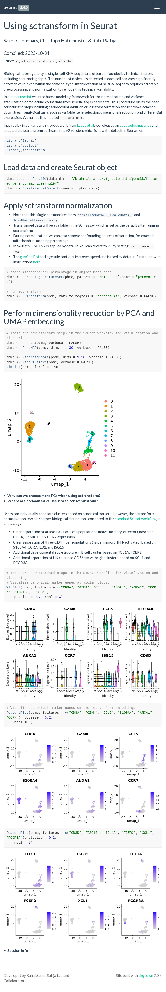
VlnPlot (13, 587)
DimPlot (13, 367)
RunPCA (28, 343)
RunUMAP (29, 348)
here (36, 262)
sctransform (33, 150)
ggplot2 (29, 145)
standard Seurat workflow (135, 519)
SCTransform (33, 296)
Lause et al (85, 125)
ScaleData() (121, 215)
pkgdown (146, 975)
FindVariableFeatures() (35, 220)
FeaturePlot (17, 713)
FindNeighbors (35, 357)
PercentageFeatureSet (42, 277)
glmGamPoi (29, 256)
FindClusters (34, 362)
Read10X (40, 179)
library (13, 141)
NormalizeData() (92, 215)
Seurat (10, 7)
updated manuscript (135, 125)
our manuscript (19, 96)
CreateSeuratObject (40, 188)
